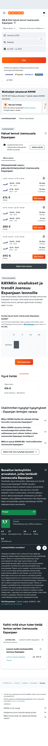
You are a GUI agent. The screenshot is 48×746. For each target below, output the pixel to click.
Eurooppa (33, 683)
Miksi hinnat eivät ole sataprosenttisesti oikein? (25, 717)
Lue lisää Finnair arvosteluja (11, 604)
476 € (5, 20)
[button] (4, 13)
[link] (24, 362)
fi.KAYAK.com (7, 683)
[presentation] (15, 23)
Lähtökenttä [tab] (10, 640)
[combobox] (9, 28)
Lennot (17, 683)
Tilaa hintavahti (30, 108)
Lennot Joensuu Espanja (16, 657)
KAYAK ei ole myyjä (25, 708)
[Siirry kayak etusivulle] (16, 12)
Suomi (9, 660)
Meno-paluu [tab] (8, 158)
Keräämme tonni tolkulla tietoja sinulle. (25, 712)
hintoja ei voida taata (18, 701)
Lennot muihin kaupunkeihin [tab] (31, 640)
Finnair (16, 521)
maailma (25, 683)
